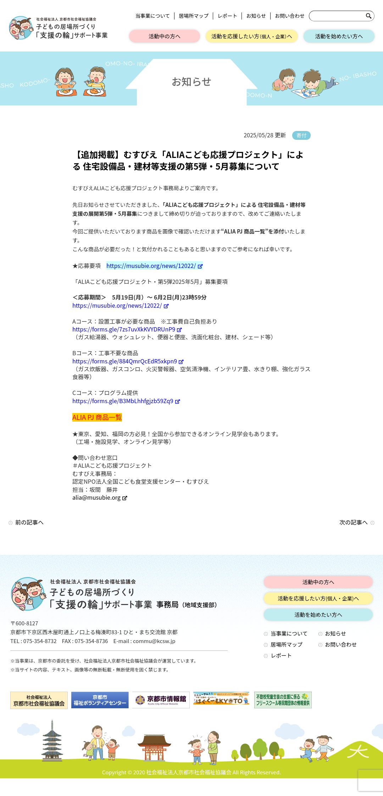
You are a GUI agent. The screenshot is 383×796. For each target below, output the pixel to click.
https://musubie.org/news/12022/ (154, 265)
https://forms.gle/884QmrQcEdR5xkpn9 (128, 361)
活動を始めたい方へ (339, 36)
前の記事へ (29, 522)
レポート (227, 15)
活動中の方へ (165, 36)
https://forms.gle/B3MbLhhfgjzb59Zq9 (126, 400)
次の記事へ (353, 522)
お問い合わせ (290, 15)
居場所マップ (194, 15)
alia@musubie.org (99, 497)
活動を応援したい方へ (251, 36)
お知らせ (256, 15)
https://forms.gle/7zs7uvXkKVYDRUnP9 (127, 329)
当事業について (152, 15)
